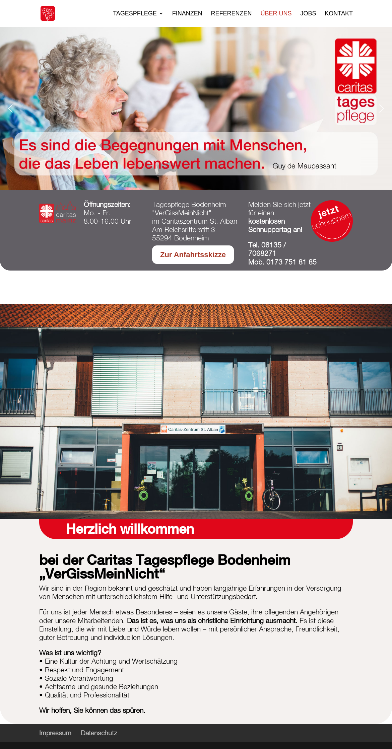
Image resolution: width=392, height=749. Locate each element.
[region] (196, 108)
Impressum (55, 733)
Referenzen (231, 14)
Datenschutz (99, 733)
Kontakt (339, 14)
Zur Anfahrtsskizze (193, 254)
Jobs (308, 14)
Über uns (276, 14)
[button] (10, 108)
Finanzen (187, 14)
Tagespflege (135, 14)
